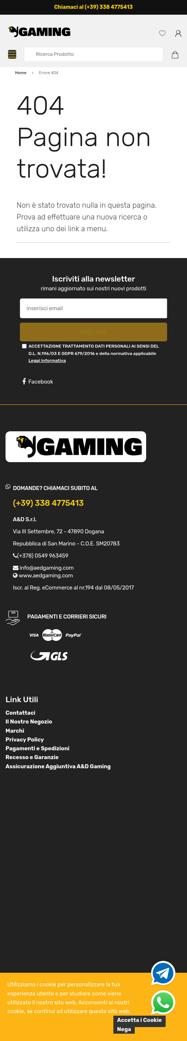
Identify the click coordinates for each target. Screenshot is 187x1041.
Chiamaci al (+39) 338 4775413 (93, 7)
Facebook (37, 381)
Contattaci (20, 713)
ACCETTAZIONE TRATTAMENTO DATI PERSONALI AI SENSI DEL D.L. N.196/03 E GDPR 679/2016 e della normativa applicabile (93, 353)
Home (21, 72)
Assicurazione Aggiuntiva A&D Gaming (58, 766)
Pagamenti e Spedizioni (38, 748)
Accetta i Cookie (139, 1020)
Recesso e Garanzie (32, 757)
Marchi (15, 731)
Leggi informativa (47, 360)
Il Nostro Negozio (29, 721)
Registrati (93, 332)
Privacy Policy (25, 739)
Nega (124, 1029)
